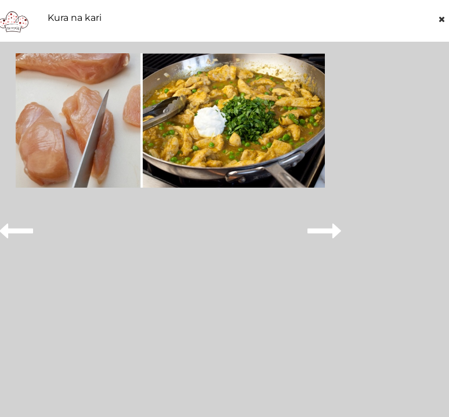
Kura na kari (75, 18)
